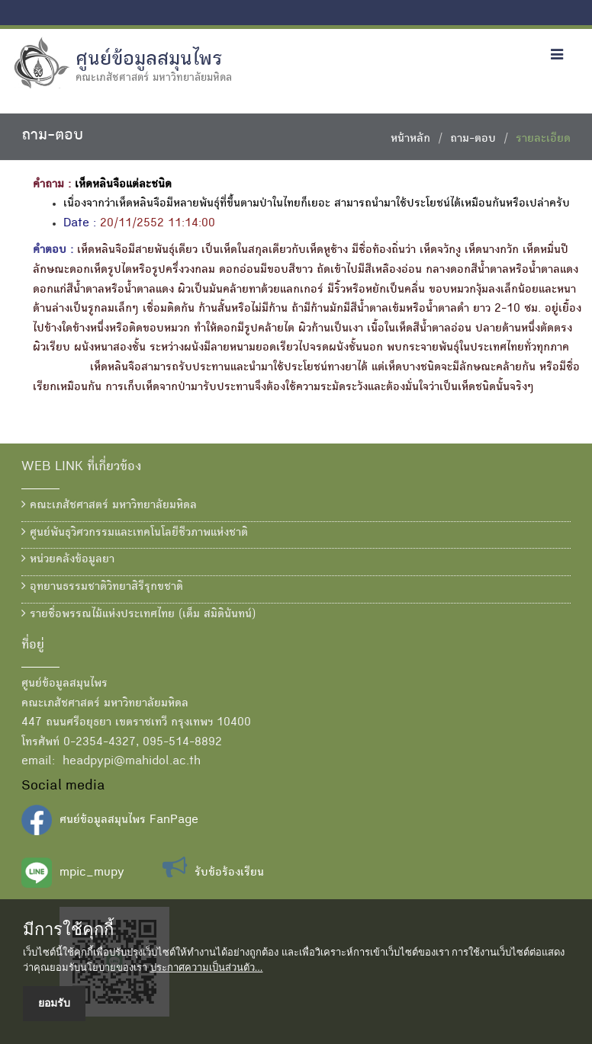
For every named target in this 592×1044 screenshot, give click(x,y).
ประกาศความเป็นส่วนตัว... (206, 967)
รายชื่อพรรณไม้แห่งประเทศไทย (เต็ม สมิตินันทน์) (138, 614)
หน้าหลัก (410, 139)
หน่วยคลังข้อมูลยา (67, 559)
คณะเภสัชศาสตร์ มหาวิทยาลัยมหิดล (109, 505)
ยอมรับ (54, 1003)
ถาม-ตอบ (473, 139)
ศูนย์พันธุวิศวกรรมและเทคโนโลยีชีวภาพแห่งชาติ (134, 533)
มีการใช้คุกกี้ (68, 929)
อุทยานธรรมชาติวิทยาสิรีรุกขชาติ (102, 587)
